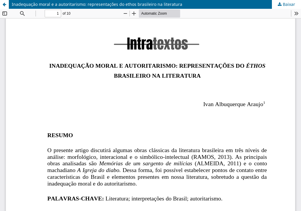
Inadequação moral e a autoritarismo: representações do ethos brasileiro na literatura (97, 4)
